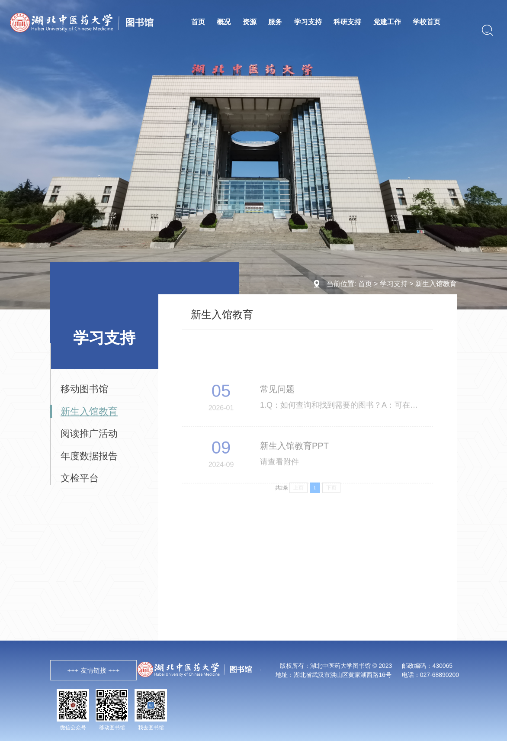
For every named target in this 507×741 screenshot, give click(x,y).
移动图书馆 (84, 388)
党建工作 (387, 22)
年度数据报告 (89, 456)
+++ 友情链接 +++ (93, 670)
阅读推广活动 (89, 433)
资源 (250, 22)
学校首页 (426, 22)
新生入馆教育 (436, 283)
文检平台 (80, 478)
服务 (275, 22)
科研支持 (347, 22)
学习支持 (308, 22)
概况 (224, 22)
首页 (198, 22)
